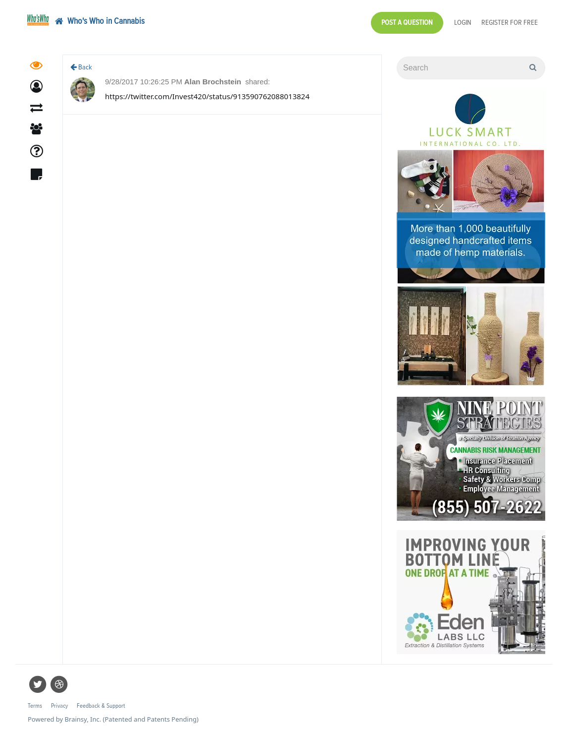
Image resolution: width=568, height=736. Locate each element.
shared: (257, 81)
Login (462, 22)
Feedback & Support (101, 706)
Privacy (59, 706)
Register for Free (509, 22)
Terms (35, 706)
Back (81, 67)
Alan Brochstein (213, 81)
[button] (36, 88)
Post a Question (407, 22)
